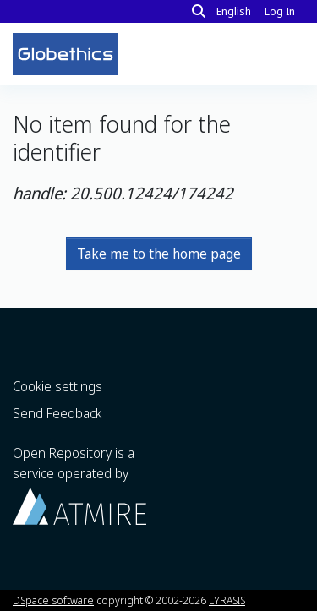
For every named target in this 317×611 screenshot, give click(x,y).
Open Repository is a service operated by (79, 484)
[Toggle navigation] (281, 54)
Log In (281, 11)
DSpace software (53, 600)
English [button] (233, 11)
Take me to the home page (159, 253)
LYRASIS (227, 600)
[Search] (198, 11)
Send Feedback (57, 413)
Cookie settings (57, 386)
